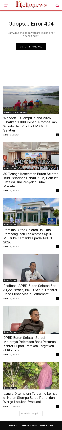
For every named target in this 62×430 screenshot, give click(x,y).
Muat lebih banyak (31, 413)
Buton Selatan (10, 168)
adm (5, 134)
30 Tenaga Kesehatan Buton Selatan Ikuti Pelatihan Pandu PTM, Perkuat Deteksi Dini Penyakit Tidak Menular (30, 180)
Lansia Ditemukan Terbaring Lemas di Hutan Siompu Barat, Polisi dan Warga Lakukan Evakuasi (30, 398)
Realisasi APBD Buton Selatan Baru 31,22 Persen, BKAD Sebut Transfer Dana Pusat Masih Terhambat (30, 290)
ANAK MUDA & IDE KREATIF (15, 112)
